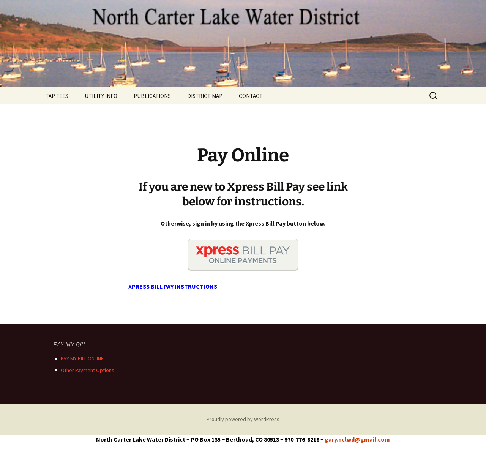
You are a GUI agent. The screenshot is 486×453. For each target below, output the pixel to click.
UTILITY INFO (101, 95)
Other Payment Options (87, 370)
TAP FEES (57, 95)
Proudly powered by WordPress (243, 419)
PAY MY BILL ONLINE (82, 358)
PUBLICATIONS (152, 95)
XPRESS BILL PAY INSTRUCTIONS (172, 286)
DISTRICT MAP (204, 95)
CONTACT (251, 95)
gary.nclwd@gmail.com (357, 439)
